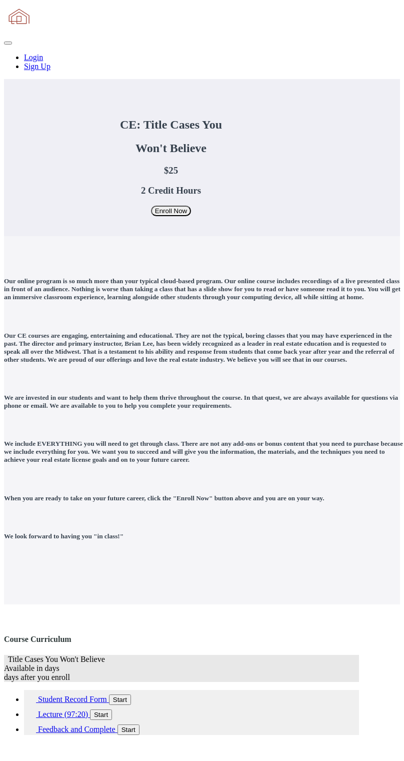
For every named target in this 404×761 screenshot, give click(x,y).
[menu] (202, 62)
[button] (8, 43)
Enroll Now (171, 211)
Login (33, 57)
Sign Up (37, 66)
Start (120, 699)
